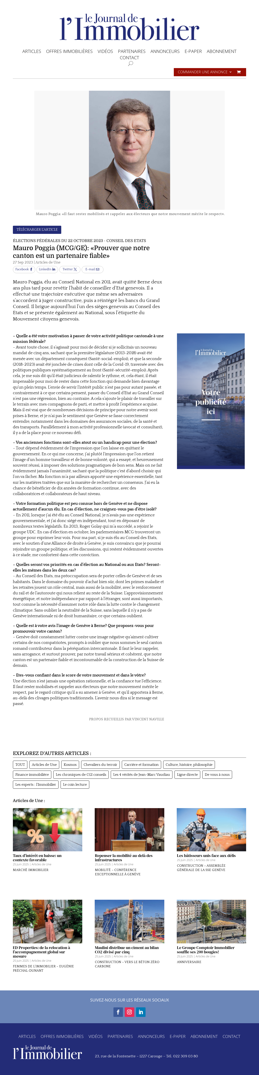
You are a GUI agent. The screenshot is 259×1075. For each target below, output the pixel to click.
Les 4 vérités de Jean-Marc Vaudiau (141, 775)
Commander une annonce (203, 72)
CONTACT (129, 58)
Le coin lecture (75, 785)
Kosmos (70, 765)
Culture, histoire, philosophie (189, 765)
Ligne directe (187, 775)
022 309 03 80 (185, 1056)
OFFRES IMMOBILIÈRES (69, 52)
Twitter (68, 269)
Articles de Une (47, 262)
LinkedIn (45, 269)
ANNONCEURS (165, 52)
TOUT (20, 765)
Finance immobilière (32, 775)
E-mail (90, 269)
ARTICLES (31, 52)
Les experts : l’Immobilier (35, 785)
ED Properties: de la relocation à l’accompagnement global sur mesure (41, 959)
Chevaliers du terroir (100, 765)
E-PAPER (193, 52)
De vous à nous (217, 775)
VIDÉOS (105, 52)
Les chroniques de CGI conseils (81, 775)
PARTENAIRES (132, 52)
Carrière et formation (141, 765)
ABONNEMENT (221, 52)
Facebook (22, 269)
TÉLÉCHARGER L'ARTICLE (37, 230)
